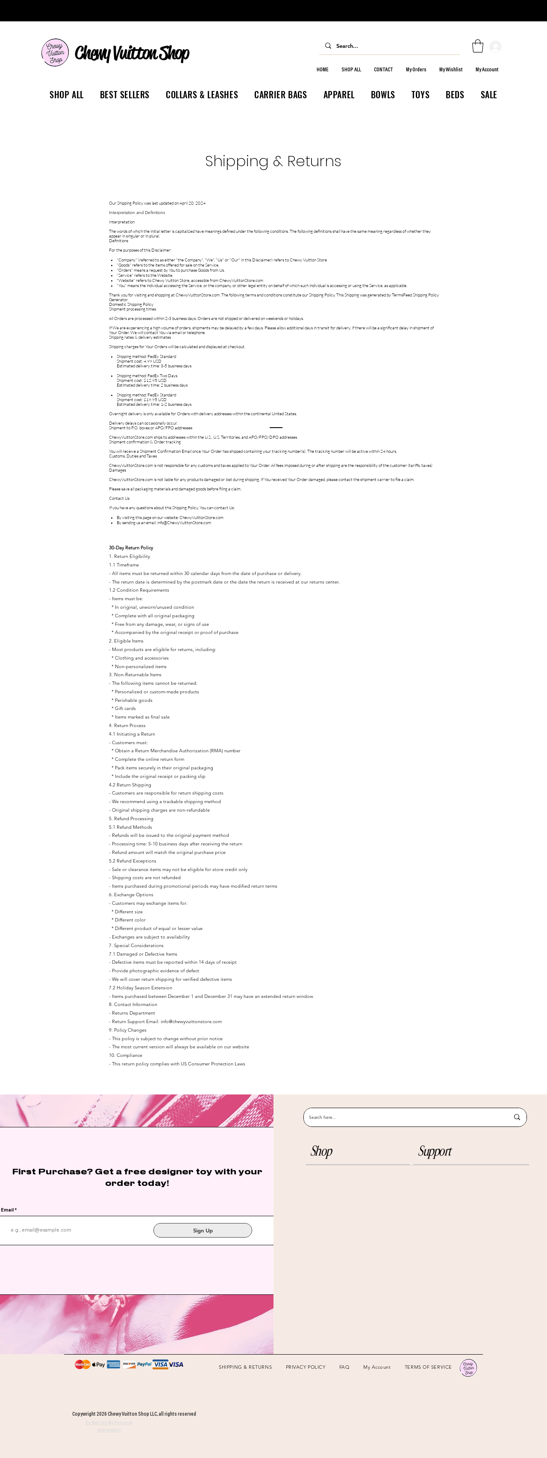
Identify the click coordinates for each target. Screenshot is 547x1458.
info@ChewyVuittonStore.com (184, 522)
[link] (477, 46)
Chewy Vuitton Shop (131, 53)
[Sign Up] (202, 1230)
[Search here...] (402, 1117)
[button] (358, 1151)
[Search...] (389, 45)
